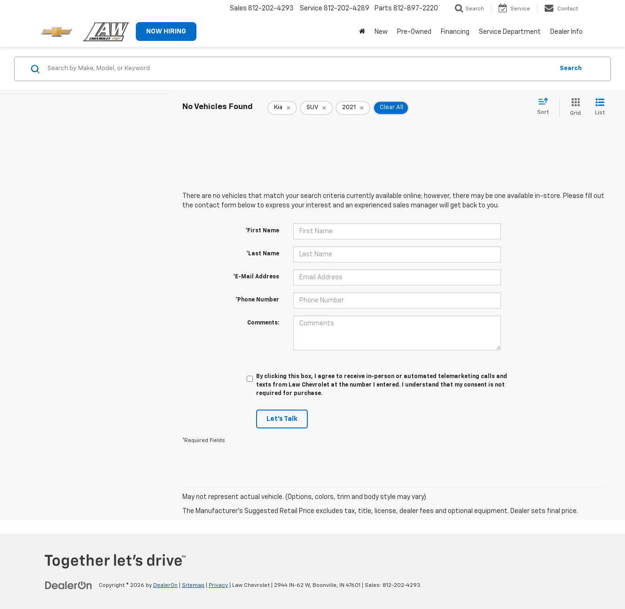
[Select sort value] (545, 106)
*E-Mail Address (256, 277)
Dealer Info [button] (566, 32)
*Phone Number (257, 300)
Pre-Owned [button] (414, 32)
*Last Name (262, 254)
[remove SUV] (316, 108)
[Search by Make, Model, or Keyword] (299, 68)
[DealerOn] (69, 585)
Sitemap (193, 585)
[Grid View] (573, 107)
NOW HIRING (166, 31)
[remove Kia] (282, 108)
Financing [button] (455, 32)
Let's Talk (281, 419)
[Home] (362, 32)
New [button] (381, 32)
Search (571, 68)
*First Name (262, 231)
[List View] (600, 107)
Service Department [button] (510, 32)
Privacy (218, 585)
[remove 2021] (353, 108)
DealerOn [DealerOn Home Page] (165, 585)
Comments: (263, 323)
